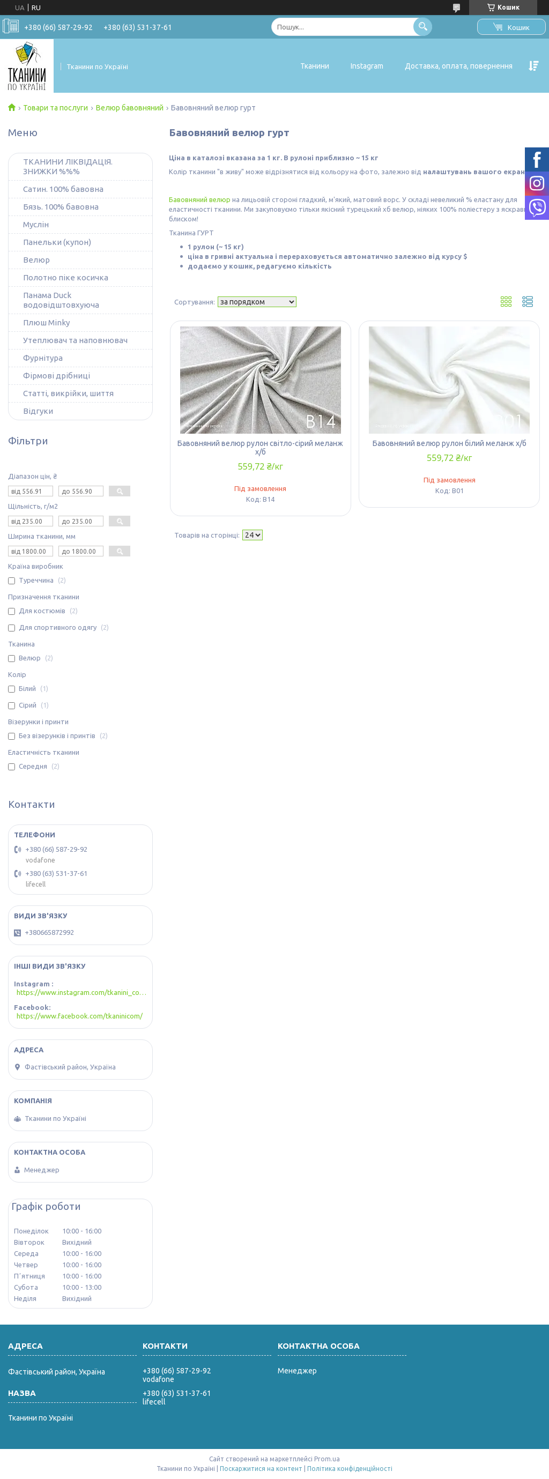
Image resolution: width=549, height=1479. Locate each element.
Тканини (314, 66)
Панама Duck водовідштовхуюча (61, 300)
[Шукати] (422, 26)
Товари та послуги (55, 107)
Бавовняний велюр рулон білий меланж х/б (449, 443)
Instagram (367, 66)
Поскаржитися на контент (261, 1468)
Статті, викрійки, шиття (68, 393)
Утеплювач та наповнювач (75, 340)
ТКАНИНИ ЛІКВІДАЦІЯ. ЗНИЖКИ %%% (68, 166)
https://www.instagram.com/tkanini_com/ (82, 992)
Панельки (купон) (57, 242)
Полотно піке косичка (65, 277)
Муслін (36, 224)
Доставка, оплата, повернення (459, 66)
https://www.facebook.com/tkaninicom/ (80, 1016)
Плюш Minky (46, 322)
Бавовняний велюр (200, 199)
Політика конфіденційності (349, 1468)
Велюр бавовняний (130, 107)
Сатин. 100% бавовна (63, 189)
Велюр (36, 259)
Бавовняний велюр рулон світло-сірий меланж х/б (260, 447)
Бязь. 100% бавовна (61, 206)
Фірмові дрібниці (56, 375)
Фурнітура (43, 357)
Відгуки (38, 410)
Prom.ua (327, 1458)
